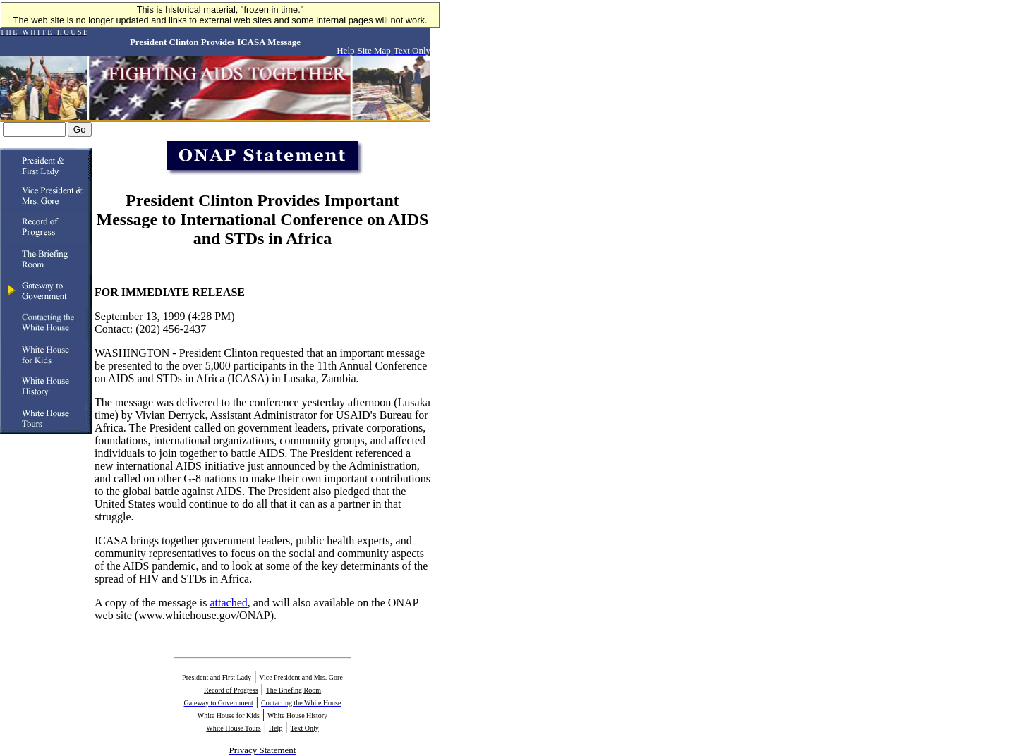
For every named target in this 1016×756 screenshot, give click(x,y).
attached (229, 603)
